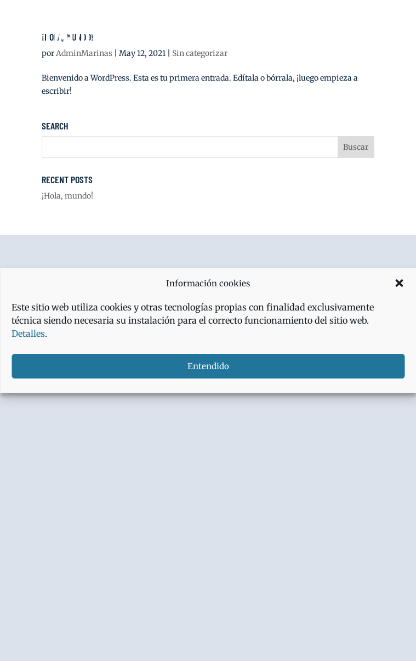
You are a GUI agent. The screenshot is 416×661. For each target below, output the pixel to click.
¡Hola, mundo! (67, 196)
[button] (399, 283)
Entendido (208, 366)
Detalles (28, 333)
